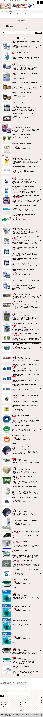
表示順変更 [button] (38, 32)
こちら (22, 715)
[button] (3, 14)
